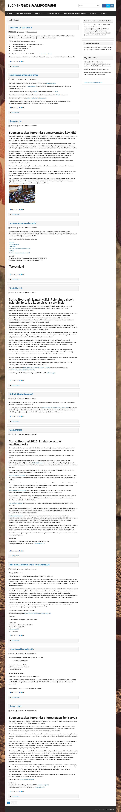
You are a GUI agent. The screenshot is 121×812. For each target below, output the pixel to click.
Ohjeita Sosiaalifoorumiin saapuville (75, 13)
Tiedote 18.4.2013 (16, 288)
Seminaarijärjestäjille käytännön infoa (19, 248)
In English (104, 13)
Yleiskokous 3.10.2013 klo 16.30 (21, 27)
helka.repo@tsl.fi (51, 373)
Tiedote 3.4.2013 (15, 706)
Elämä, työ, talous (38, 463)
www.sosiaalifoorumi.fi (27, 779)
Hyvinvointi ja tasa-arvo (16, 516)
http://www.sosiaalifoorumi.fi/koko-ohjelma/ (36, 367)
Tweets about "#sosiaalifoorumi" (93, 82)
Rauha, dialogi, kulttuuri (16, 503)
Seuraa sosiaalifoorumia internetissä (19, 253)
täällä (56, 91)
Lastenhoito (12, 246)
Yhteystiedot (93, 13)
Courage (112, 809)
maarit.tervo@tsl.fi (46, 54)
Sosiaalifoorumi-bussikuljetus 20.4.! (22, 649)
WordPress (104, 809)
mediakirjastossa (51, 83)
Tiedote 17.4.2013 (16, 430)
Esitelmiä (57, 95)
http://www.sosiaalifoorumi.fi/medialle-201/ (22, 370)
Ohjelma (11, 242)
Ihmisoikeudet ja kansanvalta (17, 490)
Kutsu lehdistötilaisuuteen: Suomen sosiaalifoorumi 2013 (30, 565)
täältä (35, 91)
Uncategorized (15, 66)
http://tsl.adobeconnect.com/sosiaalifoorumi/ (55, 407)
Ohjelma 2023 (39, 13)
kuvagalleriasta (31, 86)
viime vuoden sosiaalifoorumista (36, 98)
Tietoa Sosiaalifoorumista (23, 13)
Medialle (11, 250)
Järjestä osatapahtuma (54, 13)
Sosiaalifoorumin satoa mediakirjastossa (24, 75)
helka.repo (21, 32)
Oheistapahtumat (14, 244)
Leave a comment (32, 32)
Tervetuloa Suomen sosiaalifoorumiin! (23, 223)
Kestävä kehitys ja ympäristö (17, 475)
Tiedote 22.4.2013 (16, 121)
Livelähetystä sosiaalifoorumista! (21, 394)
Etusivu (9, 13)
